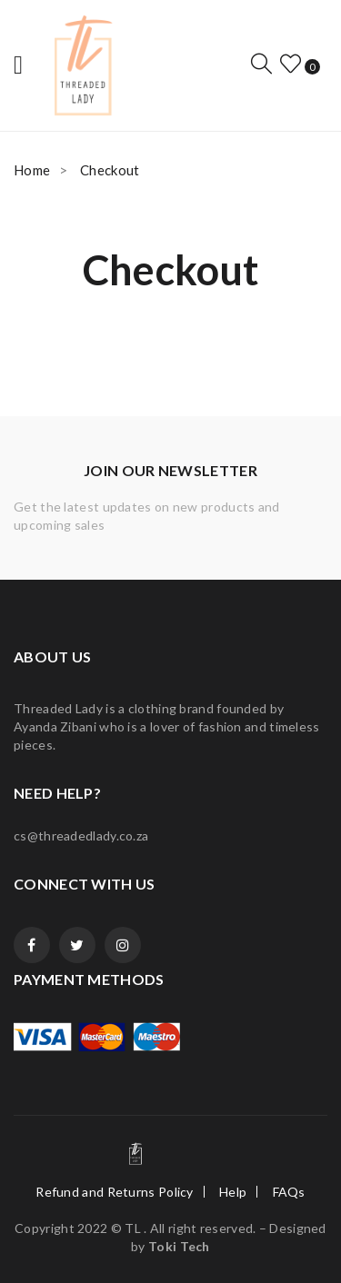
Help (232, 1191)
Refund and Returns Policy (114, 1191)
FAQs (289, 1191)
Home (32, 170)
